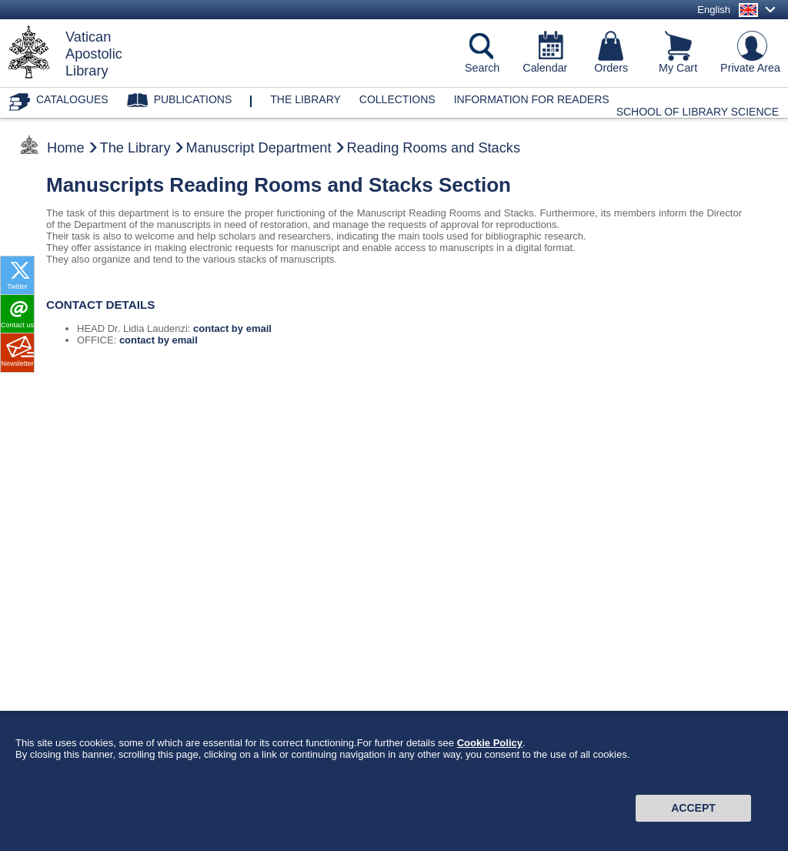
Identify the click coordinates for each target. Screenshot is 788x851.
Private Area (750, 68)
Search (482, 68)
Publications (193, 99)
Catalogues (72, 99)
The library (305, 99)
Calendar (545, 68)
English (713, 9)
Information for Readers (531, 99)
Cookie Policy (490, 752)
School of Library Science (697, 112)
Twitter (17, 286)
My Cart (678, 68)
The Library (135, 148)
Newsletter (17, 363)
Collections (397, 99)
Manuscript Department (259, 148)
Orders (611, 68)
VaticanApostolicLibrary (93, 54)
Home (66, 148)
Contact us (17, 325)
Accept (693, 818)
